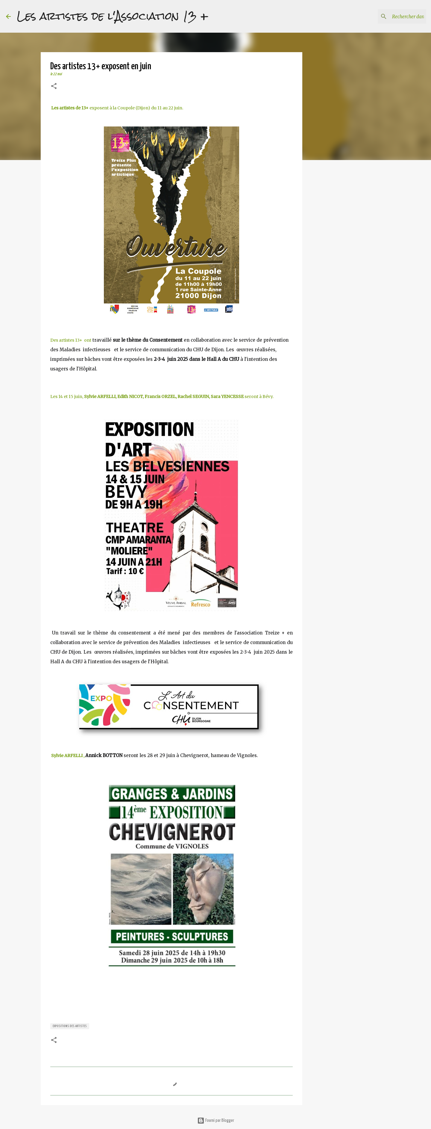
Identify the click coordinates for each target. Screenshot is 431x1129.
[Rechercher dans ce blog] (394, 16)
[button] (53, 86)
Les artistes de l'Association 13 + (113, 16)
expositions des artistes (70, 1026)
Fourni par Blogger (215, 1120)
